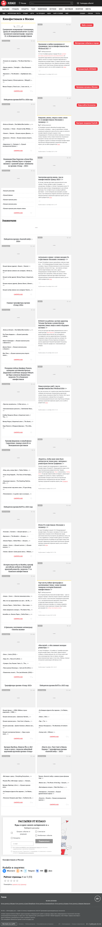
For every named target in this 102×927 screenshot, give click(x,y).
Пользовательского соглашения (26, 853)
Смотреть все (18, 91)
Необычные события (45, 835)
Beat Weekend (50, 332)
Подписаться (44, 841)
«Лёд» (55, 472)
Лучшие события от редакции (23, 833)
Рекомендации (9, 220)
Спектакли (41, 832)
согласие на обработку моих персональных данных (27, 847)
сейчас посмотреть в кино (54, 608)
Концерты (16, 838)
